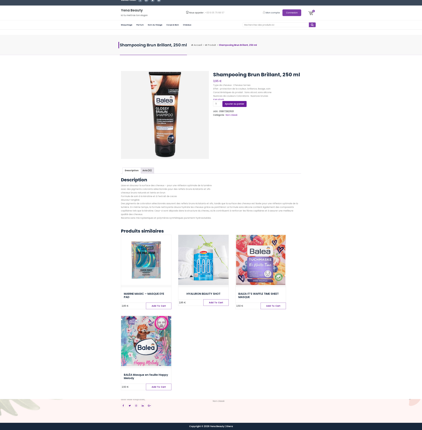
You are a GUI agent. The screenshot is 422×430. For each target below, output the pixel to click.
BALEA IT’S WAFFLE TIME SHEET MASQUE (258, 295)
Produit (250, 45)
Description (132, 170)
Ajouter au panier (234, 103)
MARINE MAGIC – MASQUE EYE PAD (144, 295)
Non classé (231, 115)
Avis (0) (147, 170)
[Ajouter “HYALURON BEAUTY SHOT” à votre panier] (216, 302)
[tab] (131, 170)
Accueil (234, 45)
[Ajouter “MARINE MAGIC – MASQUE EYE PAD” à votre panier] (158, 306)
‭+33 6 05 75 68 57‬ (214, 5)
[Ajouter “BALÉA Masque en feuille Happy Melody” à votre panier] (158, 387)
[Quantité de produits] (217, 103)
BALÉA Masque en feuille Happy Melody (146, 376)
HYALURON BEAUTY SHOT (203, 294)
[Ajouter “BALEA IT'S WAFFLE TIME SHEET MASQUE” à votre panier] (273, 306)
